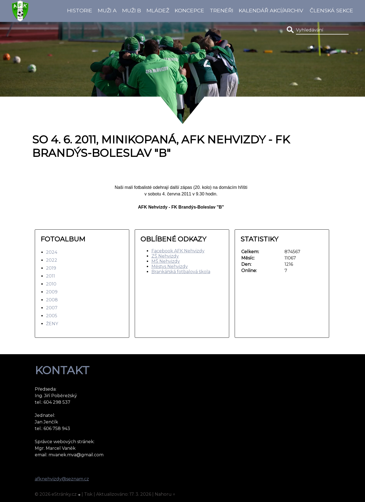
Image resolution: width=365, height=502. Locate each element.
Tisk (88, 494)
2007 (52, 307)
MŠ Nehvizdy (165, 261)
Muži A (107, 10)
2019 (51, 268)
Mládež (157, 10)
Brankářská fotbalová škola (180, 271)
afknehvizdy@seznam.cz (62, 478)
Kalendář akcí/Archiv (271, 10)
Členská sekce (331, 10)
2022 (51, 260)
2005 (51, 315)
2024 (51, 252)
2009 (52, 292)
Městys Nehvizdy (169, 266)
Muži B (131, 10)
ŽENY (52, 323)
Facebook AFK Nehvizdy (178, 250)
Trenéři (221, 10)
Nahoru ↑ (165, 494)
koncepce (189, 10)
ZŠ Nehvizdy (165, 256)
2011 (50, 276)
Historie (79, 10)
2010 (51, 284)
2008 (52, 299)
